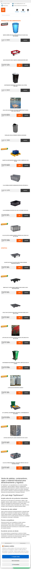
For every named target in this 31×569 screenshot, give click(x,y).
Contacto (17, 10)
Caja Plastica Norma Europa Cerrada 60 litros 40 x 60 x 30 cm (15, 236)
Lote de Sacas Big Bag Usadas (15, 387)
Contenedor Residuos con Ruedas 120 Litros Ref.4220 (15, 86)
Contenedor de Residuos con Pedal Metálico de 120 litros (15, 363)
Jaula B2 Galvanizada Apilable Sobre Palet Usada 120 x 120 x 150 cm (15, 111)
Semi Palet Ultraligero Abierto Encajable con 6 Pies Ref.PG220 (15, 288)
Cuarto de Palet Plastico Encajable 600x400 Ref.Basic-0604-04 (15, 263)
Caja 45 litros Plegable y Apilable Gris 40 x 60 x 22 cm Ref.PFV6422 (15, 463)
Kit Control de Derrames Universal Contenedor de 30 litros (15, 413)
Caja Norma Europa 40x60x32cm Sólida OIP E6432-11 (15, 185)
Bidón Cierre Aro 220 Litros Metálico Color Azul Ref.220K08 (15, 36)
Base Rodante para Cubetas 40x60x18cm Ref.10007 (15, 60)
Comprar (25, 40)
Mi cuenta (23, 10)
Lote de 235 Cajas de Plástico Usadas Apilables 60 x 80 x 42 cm (15, 338)
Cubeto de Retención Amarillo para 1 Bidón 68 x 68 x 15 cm (15, 161)
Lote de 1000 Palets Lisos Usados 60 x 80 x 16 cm (15, 437)
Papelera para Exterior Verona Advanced (15, 135)
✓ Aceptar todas (15, 564)
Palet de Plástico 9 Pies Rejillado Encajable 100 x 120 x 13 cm (15, 313)
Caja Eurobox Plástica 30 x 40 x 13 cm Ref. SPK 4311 (15, 210)
